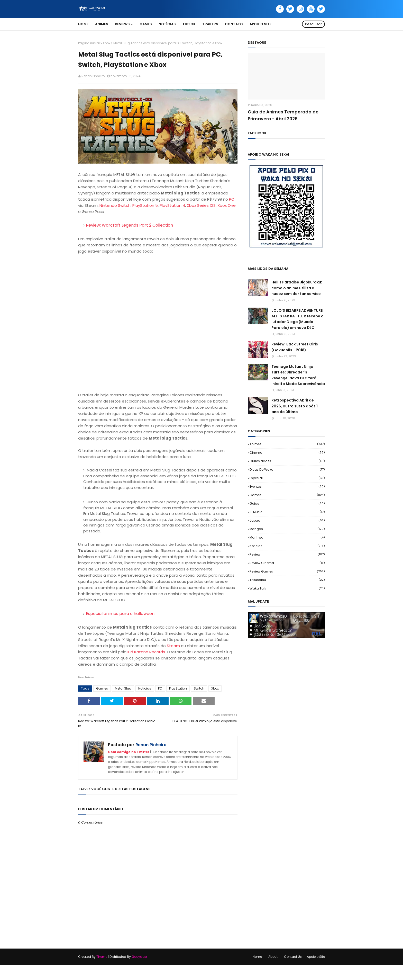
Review (287, 554)
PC (231, 199)
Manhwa (287, 537)
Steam (173, 645)
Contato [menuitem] (234, 24)
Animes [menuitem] (101, 24)
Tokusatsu (287, 580)
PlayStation (178, 688)
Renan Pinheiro (93, 76)
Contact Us (293, 956)
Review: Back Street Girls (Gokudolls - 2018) (294, 347)
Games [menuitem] (146, 24)
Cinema (287, 452)
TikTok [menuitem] (189, 24)
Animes (287, 444)
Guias (287, 503)
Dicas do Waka (287, 469)
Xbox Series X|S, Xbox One (211, 205)
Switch (199, 688)
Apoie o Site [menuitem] (260, 24)
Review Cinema (287, 563)
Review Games (287, 571)
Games (102, 688)
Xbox (106, 43)
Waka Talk (287, 588)
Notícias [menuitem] (167, 24)
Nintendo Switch (115, 205)
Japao (287, 520)
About (273, 956)
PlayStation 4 (172, 205)
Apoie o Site (316, 956)
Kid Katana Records (146, 652)
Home (257, 956)
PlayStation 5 (145, 205)
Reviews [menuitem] (122, 24)
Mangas (287, 529)
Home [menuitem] (83, 24)
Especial (287, 478)
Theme (101, 956)
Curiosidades (287, 461)
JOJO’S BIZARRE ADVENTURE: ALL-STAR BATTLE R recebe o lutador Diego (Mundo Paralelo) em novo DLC (297, 319)
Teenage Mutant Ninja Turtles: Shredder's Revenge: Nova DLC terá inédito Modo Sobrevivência (298, 375)
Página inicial (89, 43)
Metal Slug (123, 688)
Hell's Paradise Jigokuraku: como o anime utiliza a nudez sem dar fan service (296, 288)
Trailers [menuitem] (210, 24)
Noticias (144, 688)
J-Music (287, 512)
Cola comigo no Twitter (128, 752)
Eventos (287, 486)
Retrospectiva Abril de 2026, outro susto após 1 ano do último (294, 406)
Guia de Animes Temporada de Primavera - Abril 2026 (283, 115)
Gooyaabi (140, 956)
